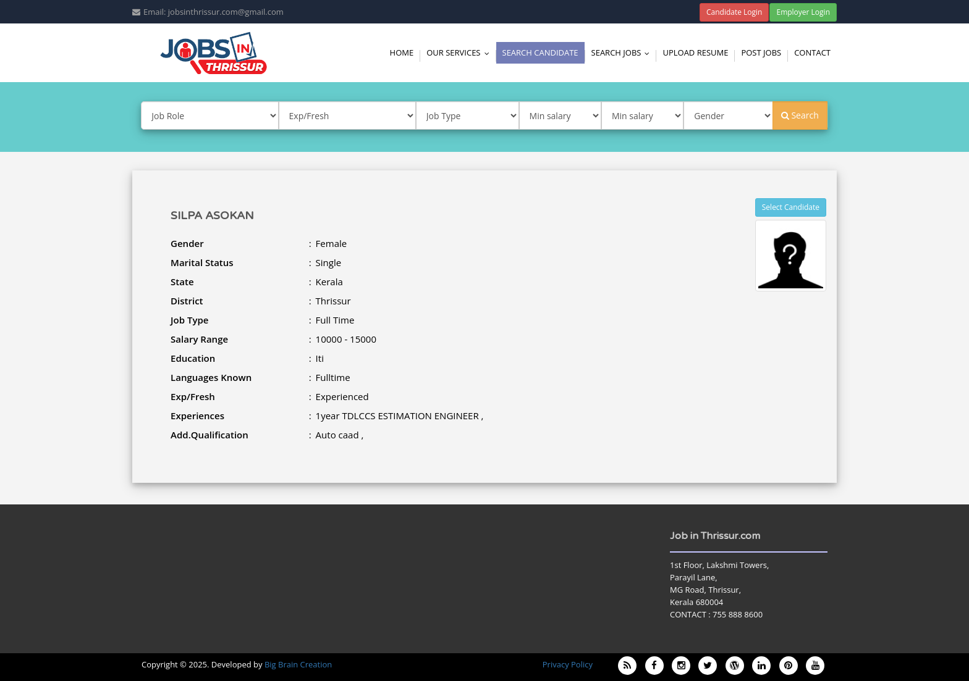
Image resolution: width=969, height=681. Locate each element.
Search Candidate (540, 52)
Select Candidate (790, 207)
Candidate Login (734, 12)
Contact (812, 52)
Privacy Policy (568, 664)
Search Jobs (623, 52)
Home (402, 52)
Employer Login (803, 12)
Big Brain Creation (298, 664)
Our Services (460, 52)
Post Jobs (761, 52)
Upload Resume (695, 52)
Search (800, 115)
